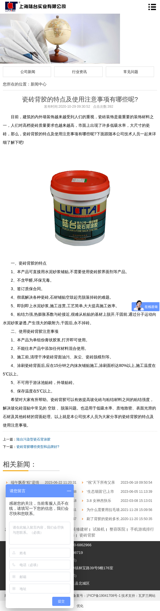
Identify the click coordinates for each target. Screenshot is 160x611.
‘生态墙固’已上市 (100, 491)
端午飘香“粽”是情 (25, 482)
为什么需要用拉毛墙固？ (107, 510)
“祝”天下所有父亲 (101, 482)
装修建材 (80, 529)
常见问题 (130, 72)
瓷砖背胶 (87, 535)
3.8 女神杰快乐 (99, 500)
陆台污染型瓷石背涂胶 (33, 439)
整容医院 (117, 529)
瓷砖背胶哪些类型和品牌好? (37, 447)
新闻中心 (39, 84)
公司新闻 (27, 72)
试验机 (99, 529)
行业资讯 (79, 72)
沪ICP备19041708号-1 (104, 596)
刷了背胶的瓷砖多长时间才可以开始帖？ (120, 519)
